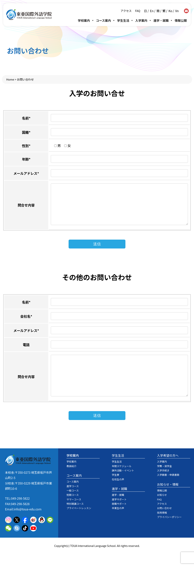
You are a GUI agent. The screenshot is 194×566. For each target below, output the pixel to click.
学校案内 (86, 20)
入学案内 (143, 20)
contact (186, 11)
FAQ (137, 11)
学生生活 (125, 20)
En (151, 11)
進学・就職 (163, 20)
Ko (170, 11)
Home (10, 79)
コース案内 (105, 20)
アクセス (125, 11)
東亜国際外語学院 (29, 14)
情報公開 (181, 20)
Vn (177, 11)
